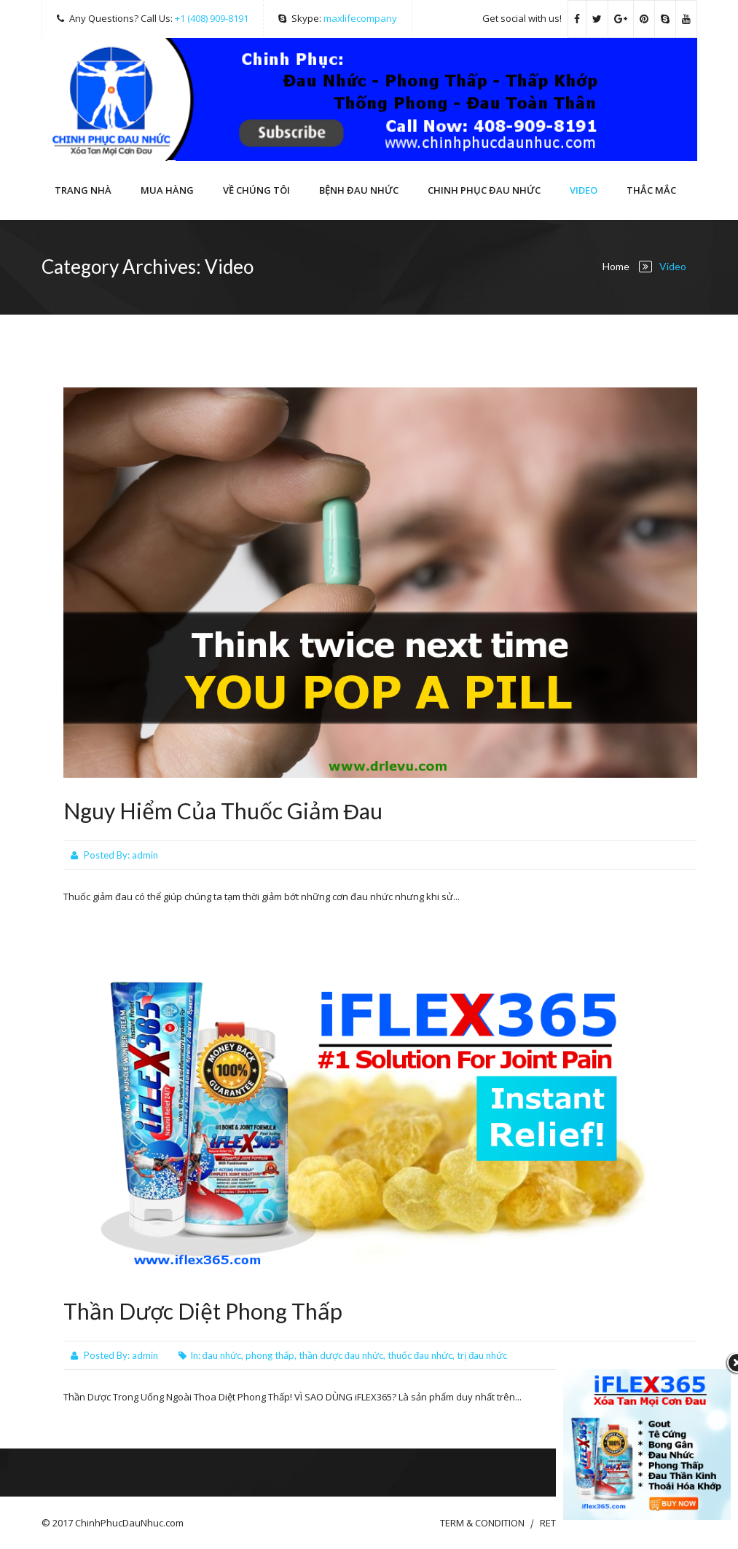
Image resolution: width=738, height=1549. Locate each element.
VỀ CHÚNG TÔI (256, 190)
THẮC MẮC (651, 190)
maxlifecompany (360, 18)
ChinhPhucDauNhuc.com (129, 1522)
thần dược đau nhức (341, 1355)
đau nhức (222, 1355)
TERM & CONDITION (482, 1522)
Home (615, 266)
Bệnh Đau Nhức (359, 190)
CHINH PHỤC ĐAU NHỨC (484, 190)
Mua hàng (167, 190)
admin (145, 855)
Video (583, 190)
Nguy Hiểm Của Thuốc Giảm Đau (223, 810)
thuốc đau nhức (420, 1355)
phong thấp (270, 1355)
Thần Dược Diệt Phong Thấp (202, 1311)
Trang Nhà (83, 190)
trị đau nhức (482, 1355)
